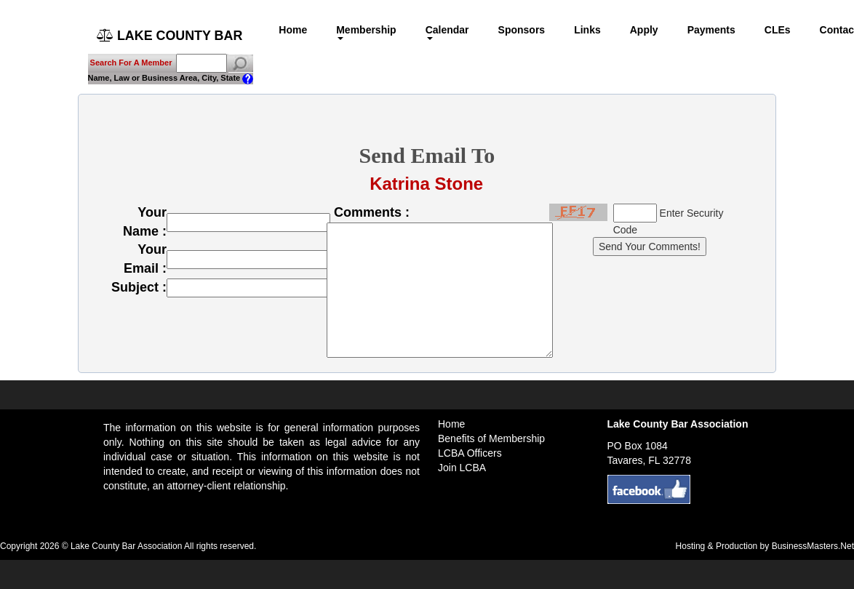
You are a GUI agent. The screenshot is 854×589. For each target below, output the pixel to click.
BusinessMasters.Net (813, 546)
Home (294, 30)
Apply (645, 30)
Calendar (448, 32)
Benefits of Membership (491, 438)
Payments (712, 30)
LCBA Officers (470, 453)
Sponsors (522, 30)
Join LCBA (462, 467)
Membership (367, 32)
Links (588, 30)
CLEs (778, 30)
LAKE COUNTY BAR (170, 35)
